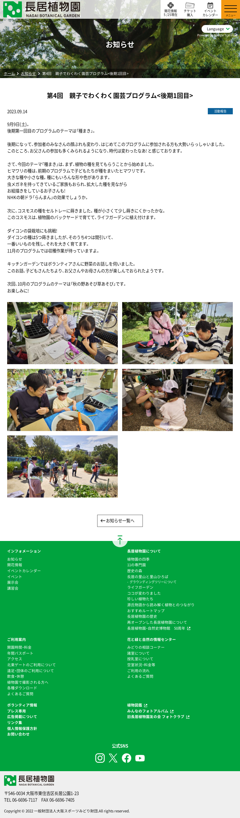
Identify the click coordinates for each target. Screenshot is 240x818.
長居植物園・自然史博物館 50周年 (156, 628)
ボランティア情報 (22, 705)
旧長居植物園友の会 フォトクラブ (155, 716)
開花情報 (14, 565)
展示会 (12, 582)
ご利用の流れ (138, 670)
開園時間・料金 (19, 647)
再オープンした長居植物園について (157, 622)
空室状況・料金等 (141, 664)
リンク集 (14, 722)
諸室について (138, 653)
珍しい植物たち (140, 599)
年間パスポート (20, 653)
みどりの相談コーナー (146, 647)
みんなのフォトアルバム (147, 711)
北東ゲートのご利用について (31, 664)
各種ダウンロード (22, 688)
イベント (14, 576)
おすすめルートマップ (146, 610)
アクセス (14, 659)
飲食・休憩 (15, 676)
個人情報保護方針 (22, 728)
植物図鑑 (134, 705)
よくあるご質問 (20, 694)
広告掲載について (22, 716)
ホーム (9, 73)
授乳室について (140, 659)
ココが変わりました (144, 593)
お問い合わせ (18, 734)
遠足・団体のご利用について (30, 670)
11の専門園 (136, 565)
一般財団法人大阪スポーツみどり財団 (66, 811)
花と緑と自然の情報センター (151, 639)
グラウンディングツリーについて (153, 581)
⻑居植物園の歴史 (142, 616)
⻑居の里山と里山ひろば (147, 576)
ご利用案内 (16, 639)
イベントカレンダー (24, 570)
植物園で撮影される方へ (27, 682)
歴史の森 (134, 570)
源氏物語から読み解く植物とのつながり (161, 604)
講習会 (12, 588)
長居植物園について (144, 551)
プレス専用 (16, 711)
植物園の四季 (138, 559)
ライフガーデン (140, 587)
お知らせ (28, 73)
